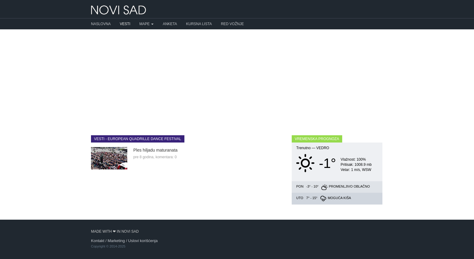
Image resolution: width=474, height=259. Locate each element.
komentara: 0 (166, 157)
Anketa (170, 24)
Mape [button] (146, 24)
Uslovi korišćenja (143, 240)
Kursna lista (199, 24)
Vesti (125, 24)
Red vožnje (232, 24)
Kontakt (97, 240)
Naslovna (101, 24)
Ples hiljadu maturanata (155, 150)
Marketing (116, 240)
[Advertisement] (237, 77)
